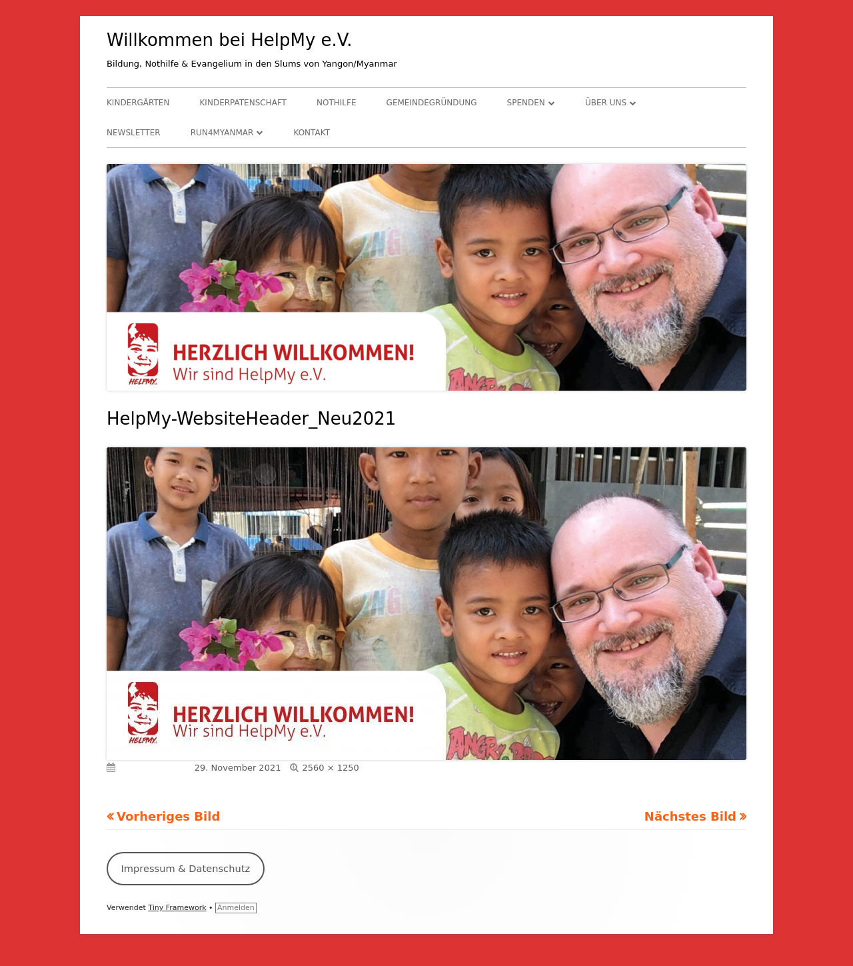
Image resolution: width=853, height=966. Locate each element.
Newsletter (134, 132)
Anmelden (236, 907)
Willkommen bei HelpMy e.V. (230, 40)
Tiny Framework (177, 907)
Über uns (605, 102)
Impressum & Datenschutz (185, 868)
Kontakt (311, 132)
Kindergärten (138, 102)
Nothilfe (336, 102)
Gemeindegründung (432, 102)
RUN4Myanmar (222, 132)
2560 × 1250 (330, 768)
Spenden (526, 102)
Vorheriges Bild (168, 816)
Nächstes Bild (690, 816)
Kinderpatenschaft (243, 102)
